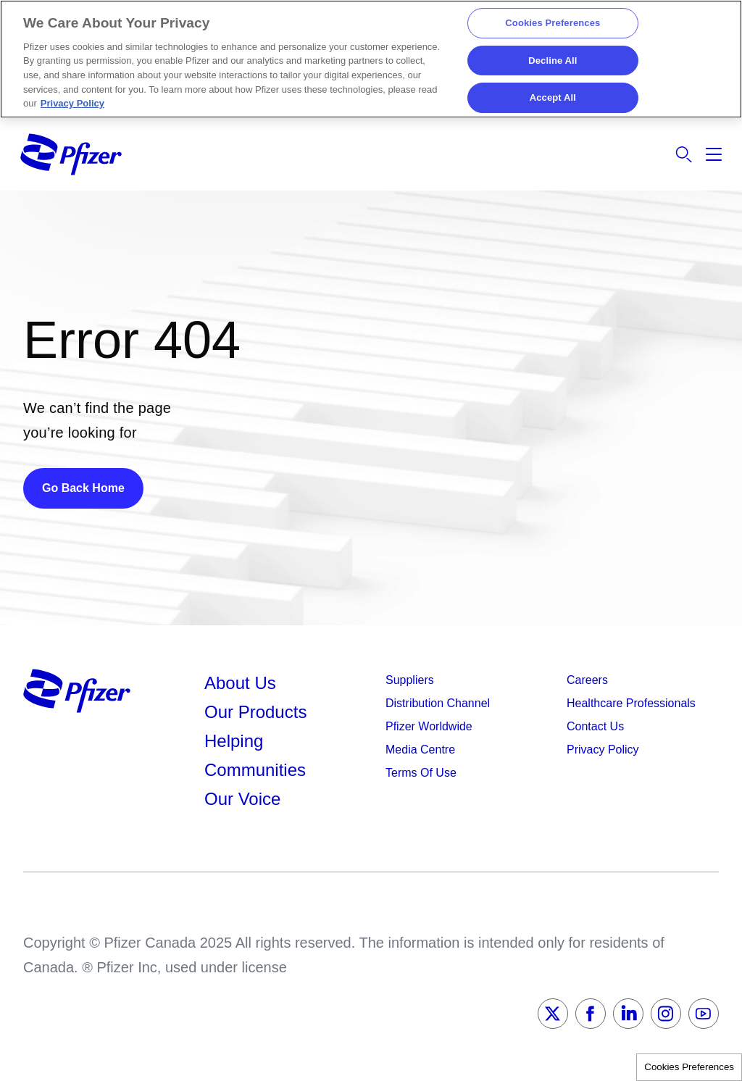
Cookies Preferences (689, 1066)
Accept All (553, 98)
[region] (371, 59)
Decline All (552, 60)
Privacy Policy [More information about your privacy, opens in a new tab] (72, 103)
